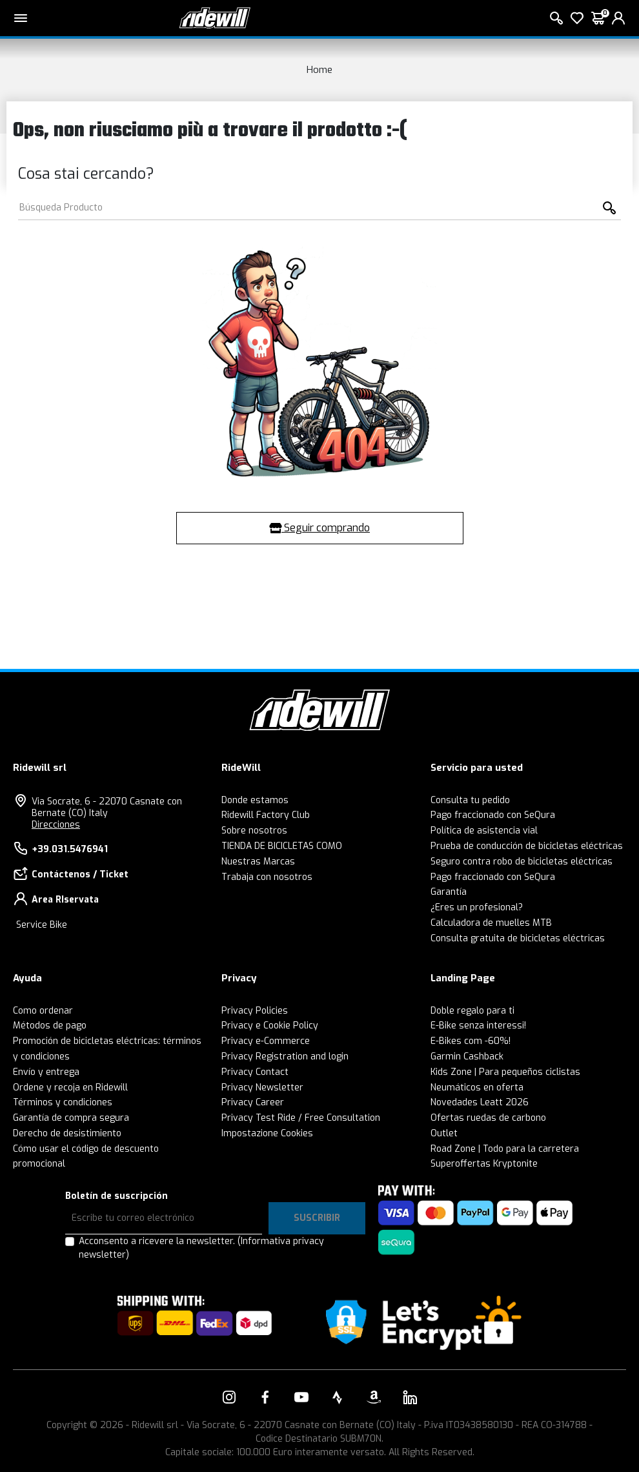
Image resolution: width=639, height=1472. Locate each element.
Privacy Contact (255, 1072)
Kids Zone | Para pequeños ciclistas (505, 1072)
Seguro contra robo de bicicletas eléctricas (522, 861)
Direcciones (56, 825)
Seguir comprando (319, 528)
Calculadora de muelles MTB (491, 923)
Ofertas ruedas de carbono (488, 1118)
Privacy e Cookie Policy (269, 1025)
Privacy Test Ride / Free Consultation (300, 1118)
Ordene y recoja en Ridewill (70, 1087)
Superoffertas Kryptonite (484, 1164)
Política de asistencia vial (484, 830)
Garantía (449, 892)
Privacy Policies (254, 1011)
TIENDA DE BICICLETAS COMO (281, 846)
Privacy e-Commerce (265, 1041)
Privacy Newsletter (262, 1087)
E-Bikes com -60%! (471, 1041)
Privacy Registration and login (285, 1056)
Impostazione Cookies (267, 1133)
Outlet (444, 1133)
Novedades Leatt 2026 (480, 1102)
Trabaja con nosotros (266, 877)
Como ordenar (43, 1011)
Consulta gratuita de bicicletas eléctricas (518, 938)
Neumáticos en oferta (477, 1087)
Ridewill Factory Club (265, 815)
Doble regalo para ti (472, 1011)
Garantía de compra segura (71, 1118)
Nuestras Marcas (258, 861)
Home (319, 69)
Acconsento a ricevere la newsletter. (201, 1248)
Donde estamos (255, 800)
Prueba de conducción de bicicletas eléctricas (527, 846)
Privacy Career (252, 1102)
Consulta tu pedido (470, 800)
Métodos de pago (49, 1025)
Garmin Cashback (467, 1056)
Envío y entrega (46, 1072)
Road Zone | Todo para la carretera (505, 1149)
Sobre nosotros (254, 830)
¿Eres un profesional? (477, 907)
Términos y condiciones (62, 1102)
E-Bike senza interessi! (478, 1025)
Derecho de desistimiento (67, 1133)
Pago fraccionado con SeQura (493, 815)
